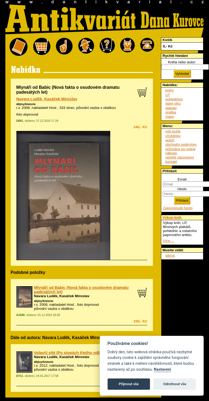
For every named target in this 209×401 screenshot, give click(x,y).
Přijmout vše (129, 384)
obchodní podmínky (181, 144)
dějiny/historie (26, 104)
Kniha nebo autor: (182, 62)
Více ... (168, 241)
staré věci (173, 103)
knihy (170, 90)
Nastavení (162, 369)
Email (182, 179)
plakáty (171, 108)
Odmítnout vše (174, 384)
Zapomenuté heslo (177, 208)
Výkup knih (172, 217)
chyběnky (173, 136)
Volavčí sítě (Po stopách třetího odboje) (71, 353)
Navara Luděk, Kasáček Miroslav (46, 99)
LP (168, 95)
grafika (171, 112)
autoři (170, 140)
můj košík (173, 131)
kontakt (171, 162)
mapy (170, 117)
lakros (170, 255)
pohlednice (174, 99)
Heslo (181, 189)
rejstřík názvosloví (180, 157)
